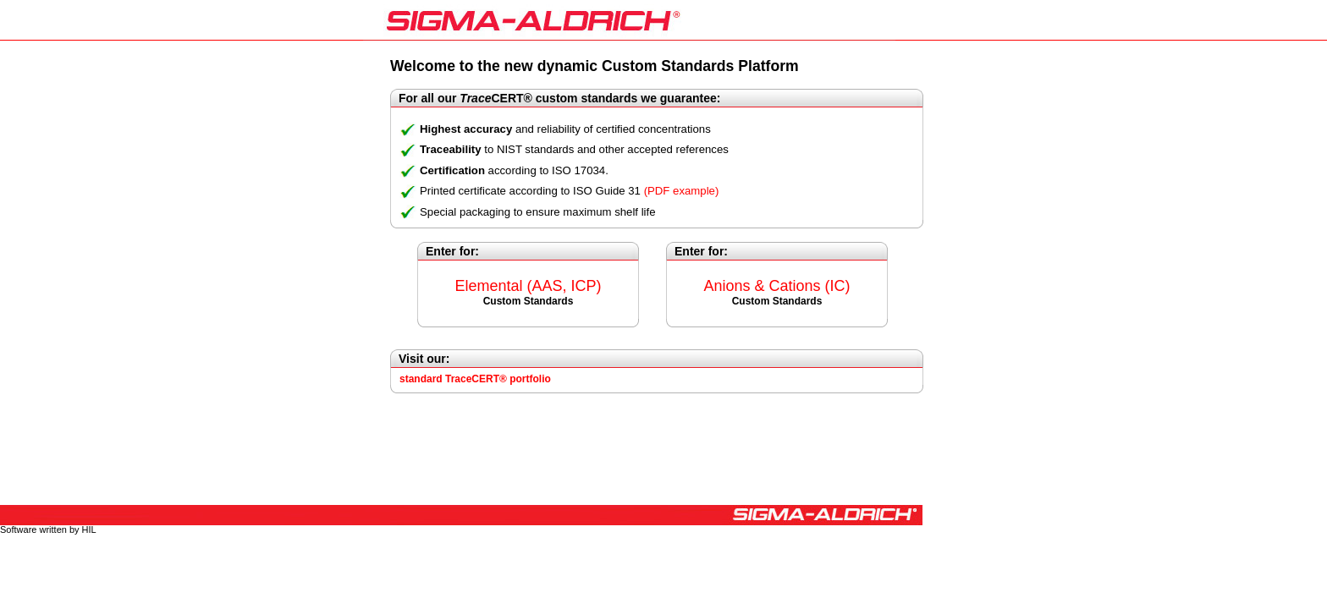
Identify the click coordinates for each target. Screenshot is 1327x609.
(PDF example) (681, 190)
